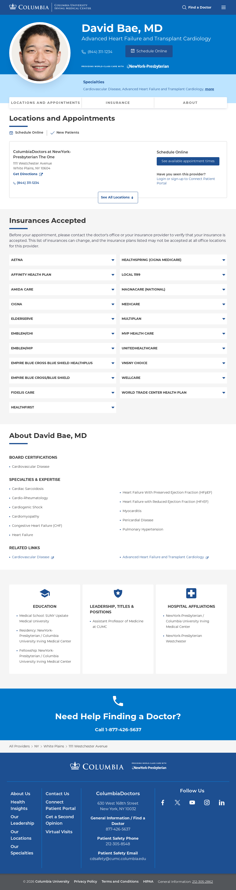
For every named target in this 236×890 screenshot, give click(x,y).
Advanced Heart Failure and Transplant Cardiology (163, 557)
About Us (20, 794)
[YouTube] (192, 802)
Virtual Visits (59, 832)
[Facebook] (162, 802)
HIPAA (148, 882)
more (209, 89)
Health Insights (19, 805)
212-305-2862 (202, 882)
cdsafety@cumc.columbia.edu (118, 859)
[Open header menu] (223, 7)
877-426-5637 (118, 829)
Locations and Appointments (45, 103)
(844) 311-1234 (100, 52)
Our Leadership (22, 820)
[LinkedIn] (221, 802)
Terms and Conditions (120, 882)
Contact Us (57, 794)
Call (118, 729)
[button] (118, 197)
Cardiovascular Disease (30, 557)
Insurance (118, 103)
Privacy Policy (85, 882)
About (190, 103)
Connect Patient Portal (61, 805)
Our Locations (21, 835)
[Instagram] (207, 802)
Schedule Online (149, 51)
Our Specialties (22, 850)
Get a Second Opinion (60, 820)
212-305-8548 (118, 844)
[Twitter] (177, 802)
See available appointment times (188, 161)
